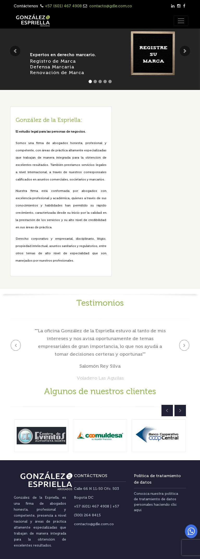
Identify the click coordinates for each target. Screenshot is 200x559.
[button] (15, 51)
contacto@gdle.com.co (110, 6)
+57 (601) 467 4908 (63, 6)
